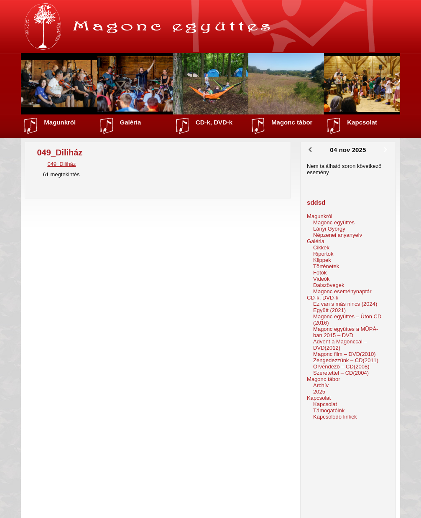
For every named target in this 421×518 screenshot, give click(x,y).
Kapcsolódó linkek (335, 417)
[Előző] (310, 150)
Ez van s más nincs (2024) (345, 304)
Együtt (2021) (329, 310)
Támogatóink (328, 410)
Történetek (326, 266)
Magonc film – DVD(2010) (344, 354)
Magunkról (60, 122)
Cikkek (321, 247)
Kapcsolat (362, 122)
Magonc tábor (291, 122)
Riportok (323, 254)
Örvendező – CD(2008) (341, 366)
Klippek (322, 260)
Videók (321, 279)
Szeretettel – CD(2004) (341, 373)
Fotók (320, 272)
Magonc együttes (334, 222)
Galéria (130, 122)
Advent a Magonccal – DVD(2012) (340, 344)
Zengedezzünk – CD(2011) (345, 360)
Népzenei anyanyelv (337, 235)
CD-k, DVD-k (214, 122)
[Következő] (385, 150)
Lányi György (329, 229)
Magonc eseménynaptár (342, 291)
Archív (321, 385)
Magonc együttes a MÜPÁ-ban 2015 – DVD (345, 332)
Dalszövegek (328, 285)
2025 (319, 391)
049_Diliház (61, 164)
